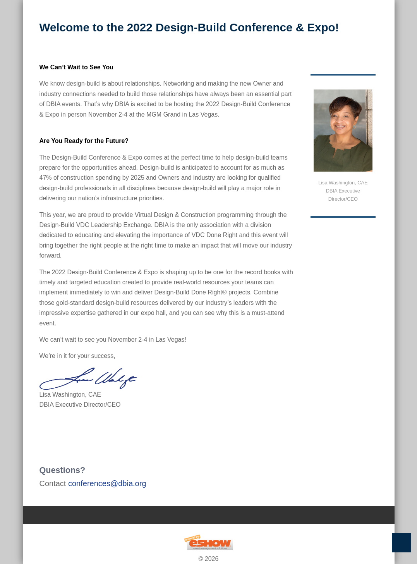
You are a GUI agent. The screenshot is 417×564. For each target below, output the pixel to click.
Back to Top (401, 542)
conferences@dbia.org (107, 483)
